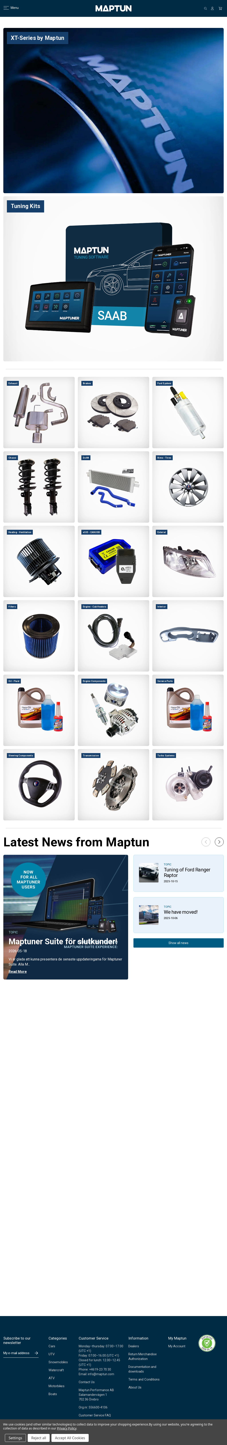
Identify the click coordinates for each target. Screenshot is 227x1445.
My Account (176, 1346)
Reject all (38, 1437)
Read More (18, 972)
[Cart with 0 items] (220, 8)
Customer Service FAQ (95, 1415)
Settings (15, 1437)
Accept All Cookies (70, 1437)
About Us (134, 1387)
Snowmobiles (58, 1362)
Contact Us (87, 1382)
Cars (52, 1346)
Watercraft (56, 1370)
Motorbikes (57, 1386)
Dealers (133, 1346)
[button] (219, 841)
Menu (8, 8)
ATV (52, 1378)
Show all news (178, 943)
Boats (53, 1394)
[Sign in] (212, 8)
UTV (52, 1354)
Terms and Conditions (144, 1379)
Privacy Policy (66, 1428)
